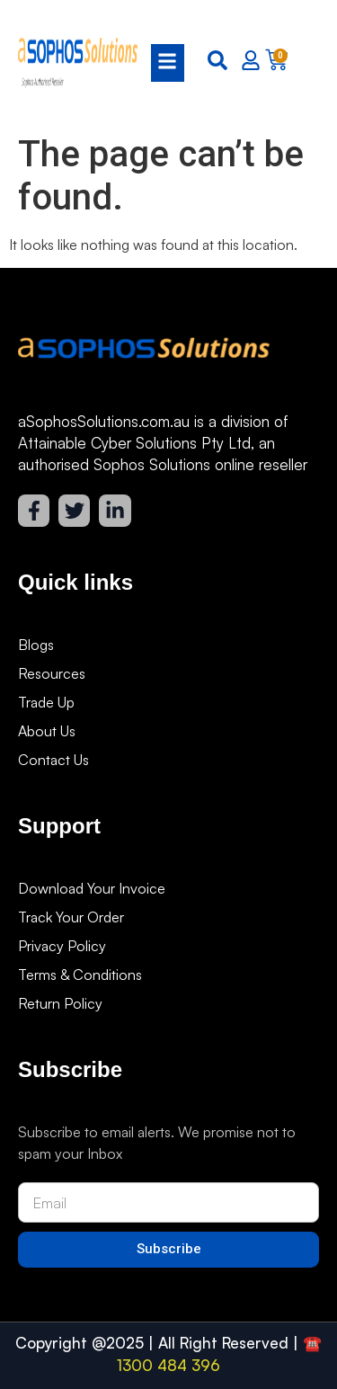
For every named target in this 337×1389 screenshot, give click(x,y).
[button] (162, 62)
